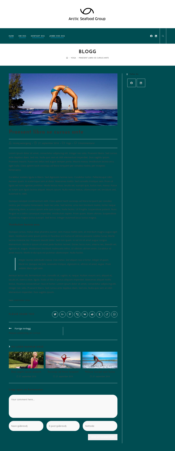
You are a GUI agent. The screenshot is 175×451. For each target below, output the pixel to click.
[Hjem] (67, 58)
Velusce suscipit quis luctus (100, 372)
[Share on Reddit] (92, 314)
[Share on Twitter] (55, 314)
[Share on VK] (85, 314)
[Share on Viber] (77, 314)
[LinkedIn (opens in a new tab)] (156, 36)
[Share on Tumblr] (99, 314)
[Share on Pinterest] (70, 314)
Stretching (19, 300)
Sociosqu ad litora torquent (63, 372)
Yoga (68, 143)
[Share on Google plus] (62, 314)
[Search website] (163, 36)
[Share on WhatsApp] (114, 314)
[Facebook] (131, 83)
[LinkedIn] (141, 83)
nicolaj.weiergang (22, 143)
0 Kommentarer (86, 143)
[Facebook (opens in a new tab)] (151, 36)
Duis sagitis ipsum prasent (26, 372)
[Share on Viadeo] (107, 314)
